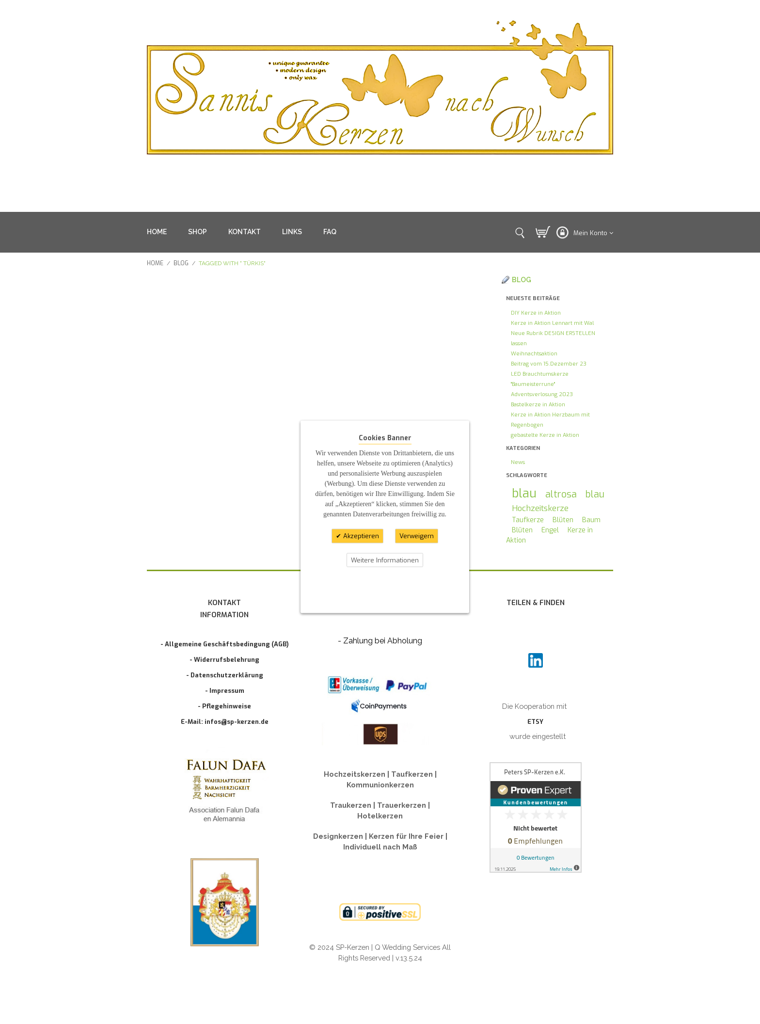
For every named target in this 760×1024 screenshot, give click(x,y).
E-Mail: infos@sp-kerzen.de (225, 722)
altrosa (561, 494)
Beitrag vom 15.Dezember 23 (548, 364)
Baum (591, 520)
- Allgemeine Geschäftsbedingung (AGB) (224, 644)
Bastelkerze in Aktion (538, 404)
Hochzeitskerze (540, 508)
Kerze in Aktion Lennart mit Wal (552, 323)
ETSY (535, 722)
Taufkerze (528, 520)
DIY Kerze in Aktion (536, 313)
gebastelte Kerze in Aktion (545, 435)
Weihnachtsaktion (534, 353)
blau (524, 493)
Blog (181, 263)
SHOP (197, 232)
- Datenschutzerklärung (224, 675)
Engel (550, 530)
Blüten (563, 520)
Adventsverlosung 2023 (542, 394)
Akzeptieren (360, 536)
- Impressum (224, 691)
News (518, 462)
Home (155, 263)
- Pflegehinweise (224, 706)
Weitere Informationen (385, 560)
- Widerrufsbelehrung (224, 660)
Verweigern (416, 536)
